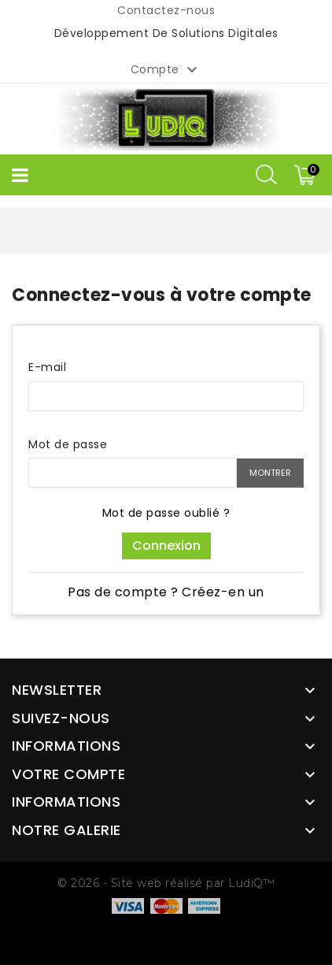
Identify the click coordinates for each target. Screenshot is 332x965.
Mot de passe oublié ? (166, 513)
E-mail (47, 367)
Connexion (166, 545)
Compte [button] (166, 70)
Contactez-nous (166, 10)
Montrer (270, 472)
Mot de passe (67, 444)
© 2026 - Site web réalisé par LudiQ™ (166, 883)
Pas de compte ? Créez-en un (166, 592)
